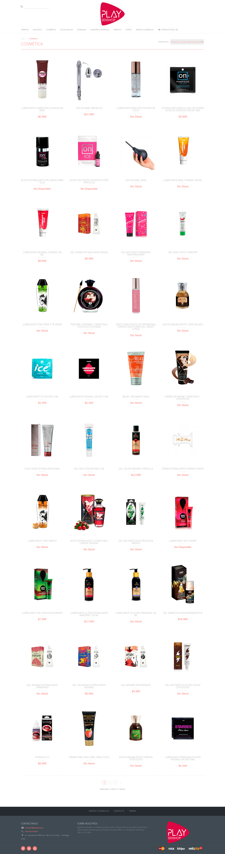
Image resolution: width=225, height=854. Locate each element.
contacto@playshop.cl (34, 827)
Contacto (119, 811)
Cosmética (51, 29)
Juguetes (37, 29)
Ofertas (25, 29)
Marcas (117, 29)
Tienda (132, 811)
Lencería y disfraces (100, 29)
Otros (129, 29)
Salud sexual (66, 29)
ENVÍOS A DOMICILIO (145, 29)
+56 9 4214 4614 (31, 831)
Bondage (81, 29)
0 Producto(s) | (168, 29)
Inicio (23, 38)
